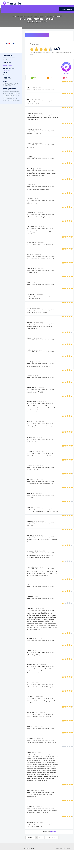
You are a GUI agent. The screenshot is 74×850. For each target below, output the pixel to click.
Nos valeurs (61, 848)
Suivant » (54, 837)
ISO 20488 (66, 73)
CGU (68, 848)
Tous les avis (6, 70)
